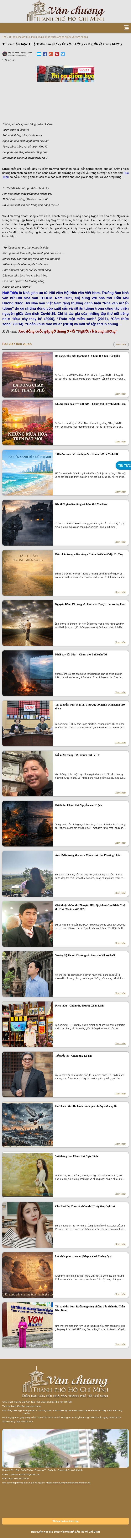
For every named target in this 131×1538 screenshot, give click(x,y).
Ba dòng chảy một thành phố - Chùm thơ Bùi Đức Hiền (87, 356)
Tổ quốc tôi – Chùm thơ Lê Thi (73, 1055)
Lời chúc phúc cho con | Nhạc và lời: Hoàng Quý (83, 1256)
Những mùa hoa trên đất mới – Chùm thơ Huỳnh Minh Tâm (90, 404)
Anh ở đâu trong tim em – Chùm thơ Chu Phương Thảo (87, 855)
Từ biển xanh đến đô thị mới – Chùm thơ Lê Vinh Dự (86, 454)
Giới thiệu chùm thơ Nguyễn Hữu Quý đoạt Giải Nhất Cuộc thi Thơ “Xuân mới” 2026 (90, 907)
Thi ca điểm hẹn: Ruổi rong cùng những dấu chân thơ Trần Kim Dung (90, 1308)
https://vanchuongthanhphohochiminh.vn (68, 1482)
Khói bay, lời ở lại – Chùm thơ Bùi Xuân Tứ (81, 654)
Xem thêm (121, 344)
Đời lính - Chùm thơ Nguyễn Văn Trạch (78, 805)
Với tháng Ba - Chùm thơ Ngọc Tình (76, 1156)
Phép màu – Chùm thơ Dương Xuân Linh (79, 1005)
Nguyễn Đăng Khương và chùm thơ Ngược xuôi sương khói (90, 604)
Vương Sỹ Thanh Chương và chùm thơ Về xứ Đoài (85, 955)
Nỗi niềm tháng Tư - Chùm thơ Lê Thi (77, 755)
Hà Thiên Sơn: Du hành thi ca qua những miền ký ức (86, 1106)
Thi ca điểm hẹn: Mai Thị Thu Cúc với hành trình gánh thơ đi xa (90, 706)
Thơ (4, 36)
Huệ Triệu (10, 293)
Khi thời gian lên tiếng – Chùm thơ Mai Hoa (81, 504)
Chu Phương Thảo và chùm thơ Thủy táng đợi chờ (85, 1206)
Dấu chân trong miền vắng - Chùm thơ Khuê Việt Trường (89, 554)
